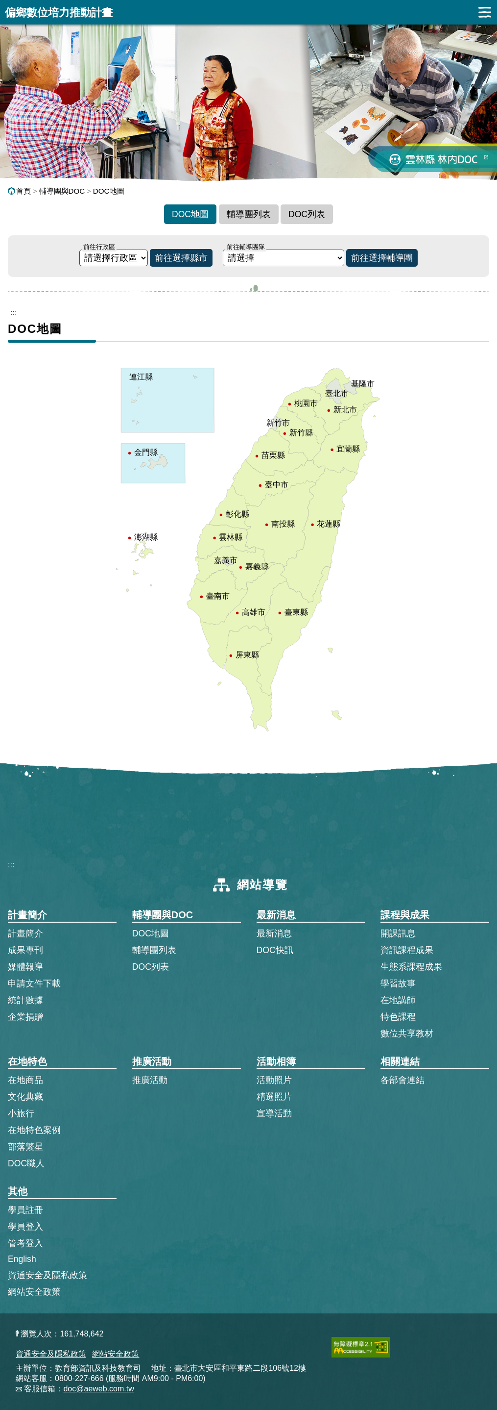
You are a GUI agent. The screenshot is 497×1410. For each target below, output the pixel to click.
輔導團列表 (249, 214)
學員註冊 (25, 1209)
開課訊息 (398, 933)
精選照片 (274, 1097)
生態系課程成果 (411, 967)
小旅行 (21, 1113)
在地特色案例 (34, 1130)
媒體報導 (25, 967)
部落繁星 (25, 1147)
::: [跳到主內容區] (13, 312)
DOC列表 (306, 214)
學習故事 (398, 983)
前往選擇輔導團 (382, 258)
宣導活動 (274, 1113)
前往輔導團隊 (246, 247)
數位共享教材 (406, 1033)
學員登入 (25, 1226)
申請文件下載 (34, 983)
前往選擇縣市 (181, 258)
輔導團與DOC (62, 191)
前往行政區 (99, 247)
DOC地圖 (108, 191)
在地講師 (398, 1000)
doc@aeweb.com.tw (98, 1389)
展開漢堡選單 (485, 12)
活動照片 (274, 1080)
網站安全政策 (34, 1292)
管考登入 (25, 1242)
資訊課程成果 (406, 950)
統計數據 (25, 1000)
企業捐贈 (25, 1017)
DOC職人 (26, 1163)
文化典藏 (25, 1097)
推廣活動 (149, 1080)
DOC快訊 (275, 950)
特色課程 (398, 1017)
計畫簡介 (25, 933)
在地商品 (25, 1080)
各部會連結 (402, 1080)
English (22, 1259)
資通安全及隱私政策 (47, 1275)
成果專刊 (25, 950)
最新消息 (274, 933)
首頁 (19, 191)
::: (11, 864)
